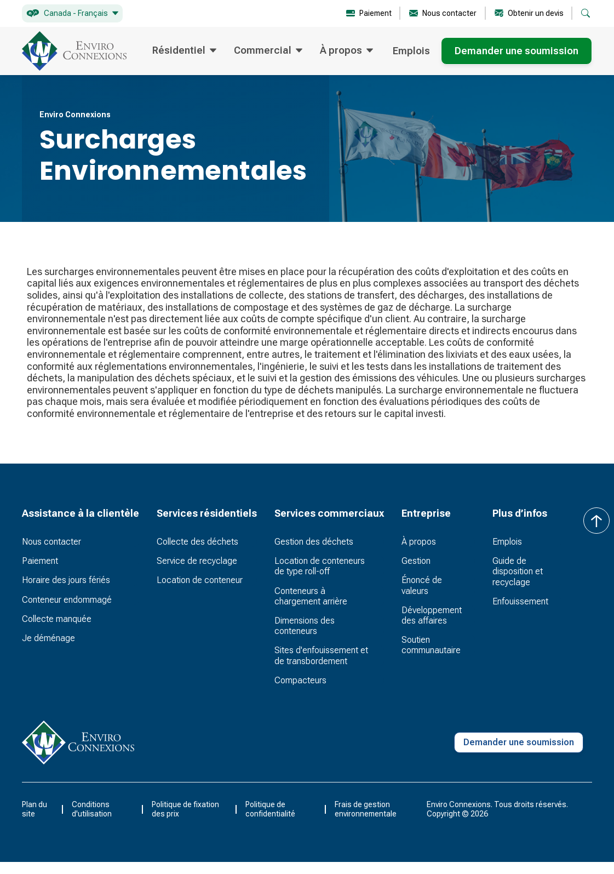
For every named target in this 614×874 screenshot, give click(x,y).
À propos (418, 541)
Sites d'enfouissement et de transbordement (321, 655)
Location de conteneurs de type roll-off (319, 566)
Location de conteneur (200, 580)
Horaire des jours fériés (66, 580)
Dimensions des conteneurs (304, 625)
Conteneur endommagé (67, 600)
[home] (74, 51)
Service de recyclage (197, 561)
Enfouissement (520, 601)
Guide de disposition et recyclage (517, 571)
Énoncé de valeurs (421, 585)
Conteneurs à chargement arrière (310, 596)
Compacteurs (300, 680)
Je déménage (48, 638)
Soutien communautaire (431, 645)
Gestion (416, 561)
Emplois (411, 50)
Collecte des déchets (197, 541)
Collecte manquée (56, 619)
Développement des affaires (431, 615)
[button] (72, 13)
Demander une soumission (516, 50)
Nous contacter (51, 541)
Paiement (40, 561)
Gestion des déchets (313, 541)
